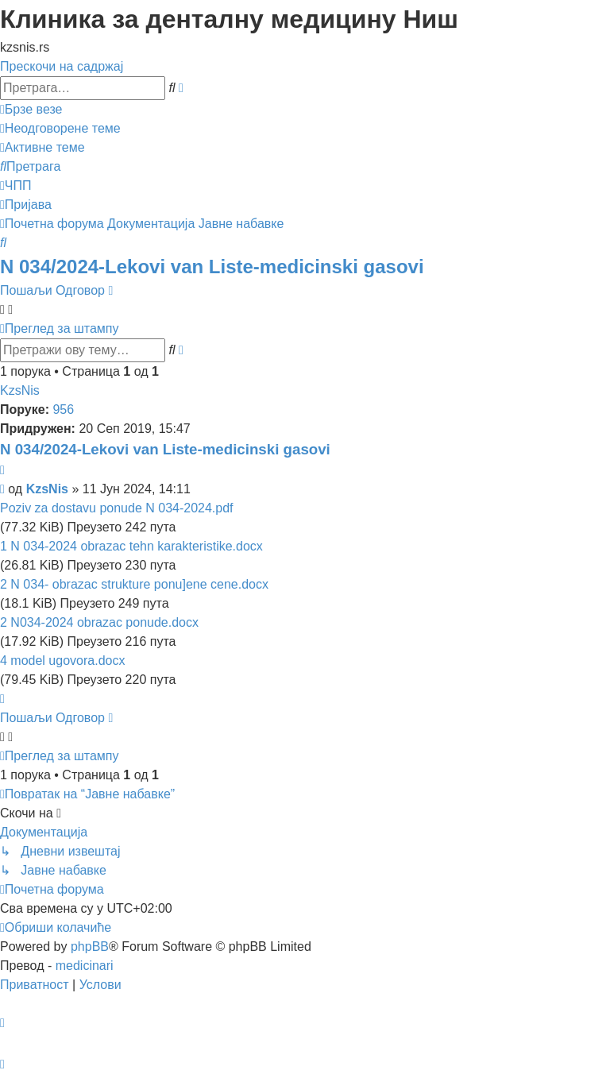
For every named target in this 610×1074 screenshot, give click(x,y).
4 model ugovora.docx (62, 660)
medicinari (85, 965)
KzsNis (20, 390)
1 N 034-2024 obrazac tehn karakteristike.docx (131, 546)
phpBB (90, 946)
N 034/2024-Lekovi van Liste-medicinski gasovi (212, 266)
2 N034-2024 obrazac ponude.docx (99, 622)
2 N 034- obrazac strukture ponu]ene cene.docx (134, 584)
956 (63, 409)
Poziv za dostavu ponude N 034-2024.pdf (117, 508)
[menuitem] (60, 128)
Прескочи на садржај (61, 66)
